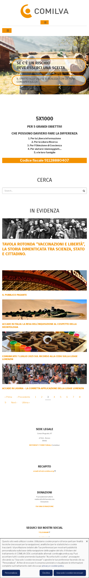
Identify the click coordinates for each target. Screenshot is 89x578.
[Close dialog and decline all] (87, 540)
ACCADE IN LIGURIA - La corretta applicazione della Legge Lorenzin (43, 388)
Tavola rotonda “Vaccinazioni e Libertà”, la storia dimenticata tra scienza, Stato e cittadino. (43, 249)
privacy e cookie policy (53, 566)
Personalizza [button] (11, 573)
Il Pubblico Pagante (14, 294)
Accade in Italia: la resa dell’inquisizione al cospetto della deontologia (39, 325)
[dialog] (44, 558)
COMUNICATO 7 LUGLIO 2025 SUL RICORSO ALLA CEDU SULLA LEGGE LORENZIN (39, 358)
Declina (46, 573)
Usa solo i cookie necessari (70, 573)
